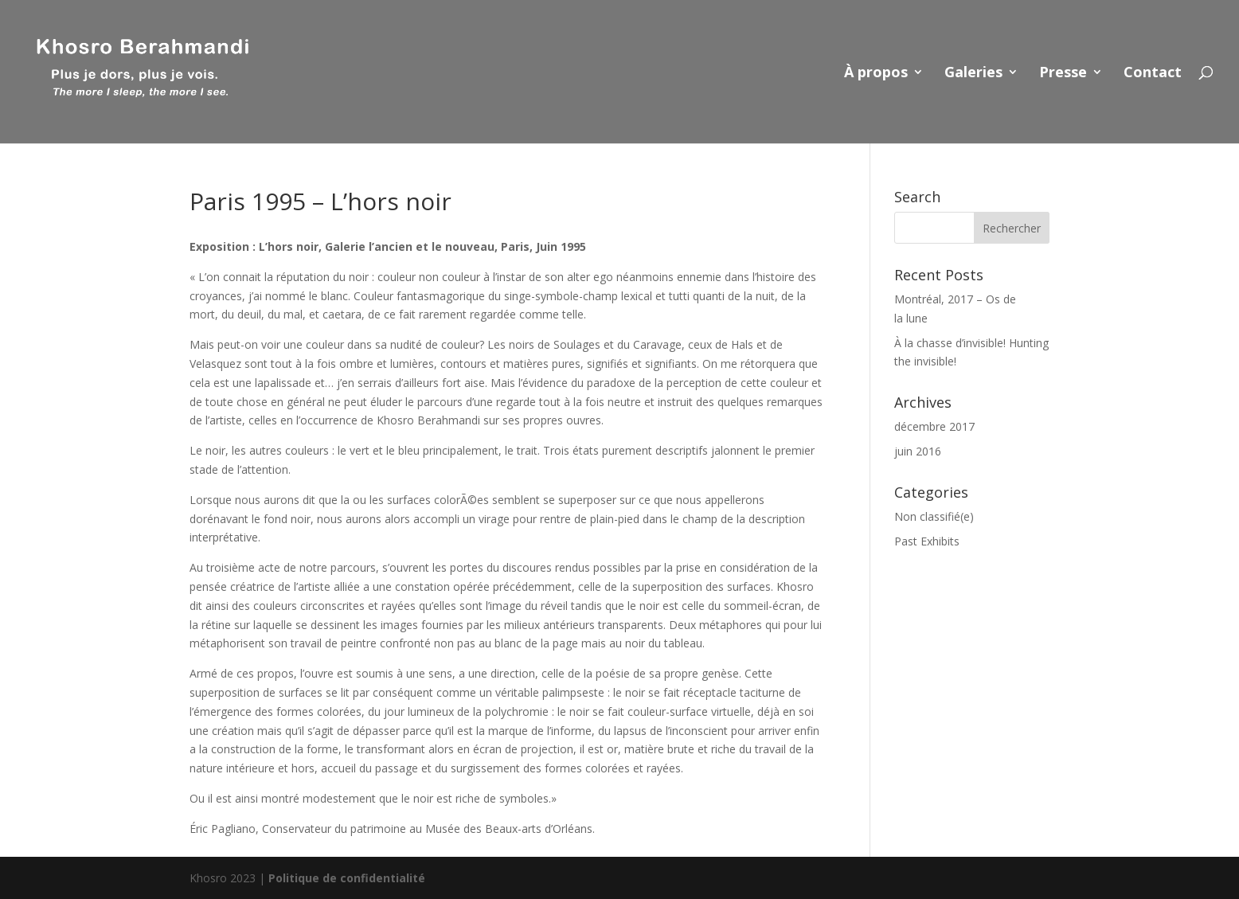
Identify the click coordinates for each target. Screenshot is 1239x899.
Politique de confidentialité (346, 877)
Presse (1063, 73)
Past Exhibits (927, 541)
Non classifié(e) (934, 516)
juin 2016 (917, 451)
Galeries (973, 73)
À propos (876, 73)
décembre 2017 (934, 426)
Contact (1153, 73)
